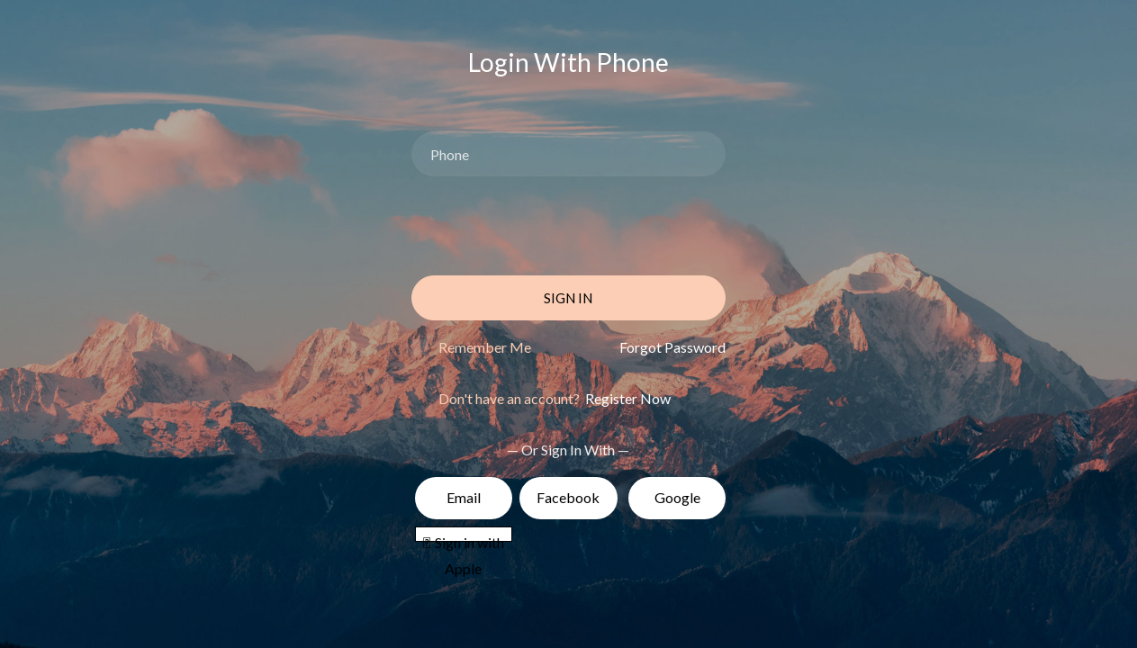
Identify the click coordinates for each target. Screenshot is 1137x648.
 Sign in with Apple (463, 537)
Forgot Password (672, 347)
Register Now (626, 398)
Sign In (568, 298)
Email (464, 497)
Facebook (568, 497)
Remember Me (484, 347)
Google (677, 497)
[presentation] (548, 226)
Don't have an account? (554, 398)
